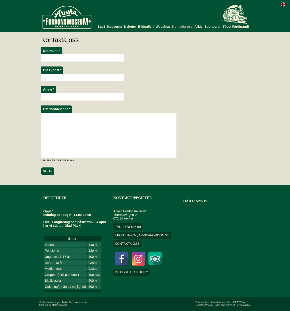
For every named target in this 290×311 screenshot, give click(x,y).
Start (101, 26)
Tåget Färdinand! (236, 26)
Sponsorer (212, 26)
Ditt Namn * (52, 51)
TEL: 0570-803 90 (128, 227)
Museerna (114, 26)
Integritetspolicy (131, 272)
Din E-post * (52, 70)
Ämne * (48, 89)
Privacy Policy (212, 305)
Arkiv (198, 26)
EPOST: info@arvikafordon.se (142, 235)
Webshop (163, 26)
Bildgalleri (146, 26)
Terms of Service (235, 305)
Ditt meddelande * (57, 109)
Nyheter (130, 26)
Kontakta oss (182, 26)
